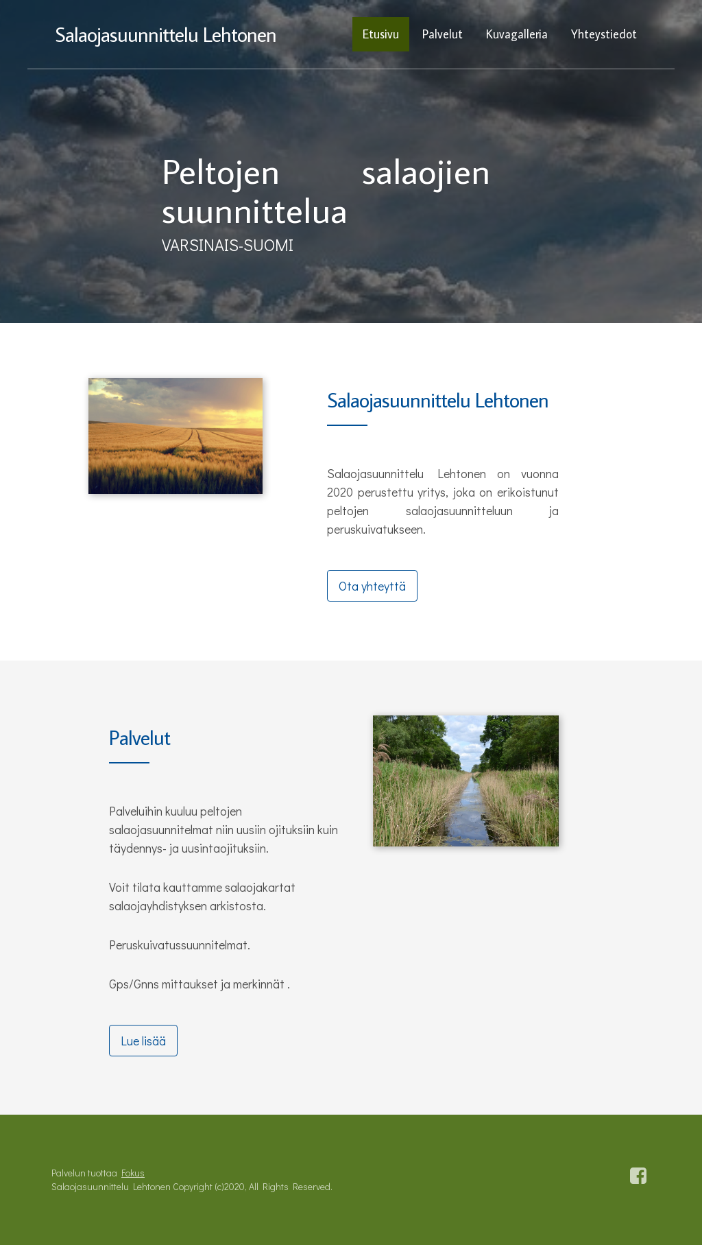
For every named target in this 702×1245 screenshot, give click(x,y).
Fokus (133, 1172)
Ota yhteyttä (372, 586)
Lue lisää (143, 1040)
